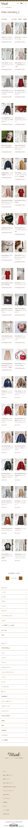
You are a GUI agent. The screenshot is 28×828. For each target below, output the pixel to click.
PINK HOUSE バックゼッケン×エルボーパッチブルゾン (20, 392)
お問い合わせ (6, 814)
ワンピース (4, 610)
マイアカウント (6, 798)
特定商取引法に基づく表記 (9, 786)
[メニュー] (26, 3)
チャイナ (3, 681)
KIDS (2, 635)
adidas (3, 720)
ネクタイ (3, 620)
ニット (3, 652)
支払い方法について (7, 783)
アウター (3, 601)
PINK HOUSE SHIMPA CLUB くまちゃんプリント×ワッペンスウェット (7, 202)
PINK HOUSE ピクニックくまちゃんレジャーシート (20, 119)
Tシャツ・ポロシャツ (6, 701)
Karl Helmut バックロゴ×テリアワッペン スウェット (20, 502)
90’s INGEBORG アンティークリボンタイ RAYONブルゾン (7, 119)
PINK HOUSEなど (9, 7)
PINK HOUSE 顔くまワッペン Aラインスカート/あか (21, 229)
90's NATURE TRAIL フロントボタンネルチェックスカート (20, 92)
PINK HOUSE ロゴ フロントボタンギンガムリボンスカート (7, 92)
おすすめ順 (14, 19)
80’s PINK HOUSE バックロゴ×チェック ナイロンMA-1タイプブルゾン (7, 475)
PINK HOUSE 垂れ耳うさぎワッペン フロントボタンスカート (20, 147)
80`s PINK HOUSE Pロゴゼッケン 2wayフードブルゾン (20, 447)
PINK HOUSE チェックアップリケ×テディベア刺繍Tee (7, 556)
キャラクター (4, 735)
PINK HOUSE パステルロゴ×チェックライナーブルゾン (7, 420)
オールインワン (5, 711)
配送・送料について (7, 775)
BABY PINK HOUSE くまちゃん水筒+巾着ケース (7, 147)
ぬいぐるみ (4, 630)
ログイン (5, 806)
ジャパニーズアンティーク (7, 672)
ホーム (2, 7)
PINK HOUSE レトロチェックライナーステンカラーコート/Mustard (20, 174)
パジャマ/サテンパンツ (6, 615)
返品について (6, 779)
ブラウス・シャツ (5, 706)
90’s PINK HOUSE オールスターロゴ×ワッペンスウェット (7, 502)
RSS (4, 794)
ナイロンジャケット (6, 667)
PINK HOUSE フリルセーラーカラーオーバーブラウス (7, 64)
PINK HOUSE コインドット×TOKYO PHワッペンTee (20, 64)
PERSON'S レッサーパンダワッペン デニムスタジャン (6, 392)
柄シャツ (3, 691)
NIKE (2, 725)
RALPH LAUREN (5, 715)
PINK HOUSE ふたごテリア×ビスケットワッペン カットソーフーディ (20, 556)
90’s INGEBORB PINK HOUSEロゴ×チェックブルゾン (20, 475)
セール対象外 (4, 740)
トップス (3, 592)
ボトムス (3, 596)
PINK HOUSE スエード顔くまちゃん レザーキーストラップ (20, 257)
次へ (20, 578)
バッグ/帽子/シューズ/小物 (7, 625)
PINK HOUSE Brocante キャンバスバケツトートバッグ (7, 337)
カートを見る (6, 810)
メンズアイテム (5, 686)
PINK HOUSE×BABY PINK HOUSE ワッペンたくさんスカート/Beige (7, 365)
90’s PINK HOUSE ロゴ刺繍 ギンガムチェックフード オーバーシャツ (20, 420)
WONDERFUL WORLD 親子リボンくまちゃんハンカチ (7, 310)
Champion (3, 730)
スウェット (4, 662)
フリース (3, 657)
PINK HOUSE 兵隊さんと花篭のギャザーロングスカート (20, 310)
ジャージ (3, 606)
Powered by (14, 825)
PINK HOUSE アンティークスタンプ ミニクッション (20, 337)
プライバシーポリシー (8, 790)
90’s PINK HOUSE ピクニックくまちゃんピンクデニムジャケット (7, 447)
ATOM (7, 794)
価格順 (20, 19)
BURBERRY (4, 696)
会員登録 (5, 802)
